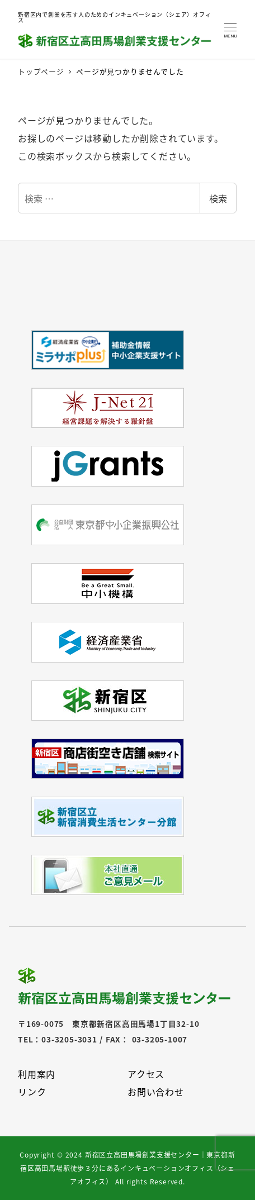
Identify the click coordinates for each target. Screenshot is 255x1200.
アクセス (146, 1073)
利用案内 (36, 1073)
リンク (32, 1091)
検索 (218, 198)
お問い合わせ (156, 1091)
